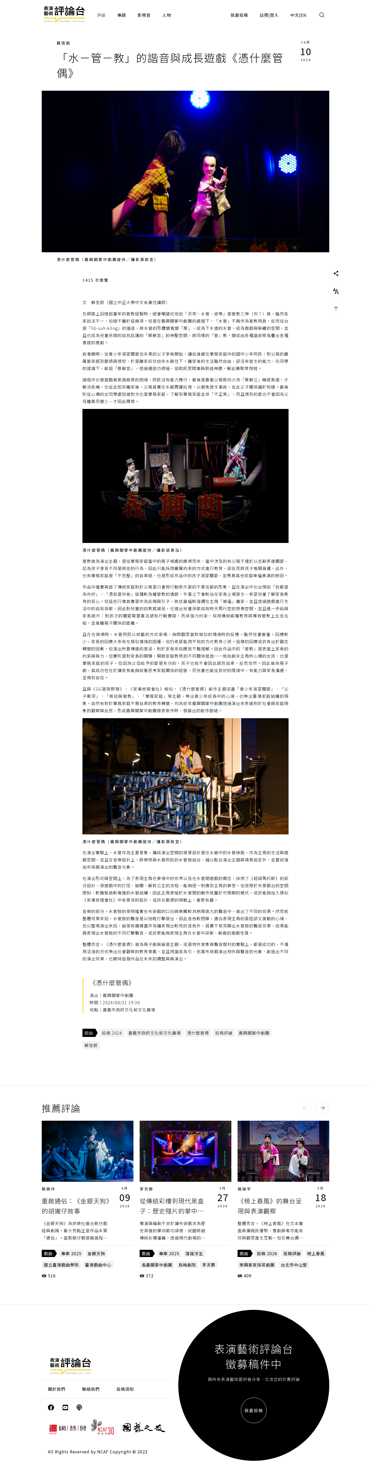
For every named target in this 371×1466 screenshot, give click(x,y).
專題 (121, 15)
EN (304, 15)
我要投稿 (239, 15)
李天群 (147, 1189)
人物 (166, 15)
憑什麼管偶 (198, 1033)
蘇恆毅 (64, 43)
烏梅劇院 (187, 1265)
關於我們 (56, 1389)
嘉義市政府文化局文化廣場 (154, 1033)
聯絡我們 (91, 1389)
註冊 (264, 15)
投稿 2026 (267, 1253)
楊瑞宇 (244, 1189)
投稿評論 (224, 1033)
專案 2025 (71, 1253)
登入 (274, 15)
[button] (305, 1108)
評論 (101, 15)
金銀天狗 (96, 1253)
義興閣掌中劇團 (254, 1033)
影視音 (144, 15)
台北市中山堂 (294, 1265)
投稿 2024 (112, 1033)
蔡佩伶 (49, 1189)
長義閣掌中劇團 (157, 1265)
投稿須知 (125, 1389)
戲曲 (89, 1033)
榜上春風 (316, 1253)
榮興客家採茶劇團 (257, 1265)
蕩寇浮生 (194, 1253)
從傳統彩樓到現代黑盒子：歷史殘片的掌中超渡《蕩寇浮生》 (172, 1210)
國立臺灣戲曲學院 (61, 1265)
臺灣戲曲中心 (98, 1265)
